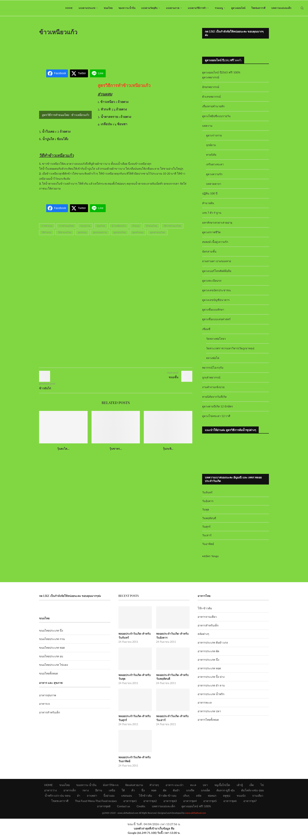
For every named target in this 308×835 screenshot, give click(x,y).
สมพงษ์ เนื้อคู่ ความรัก (215, 241)
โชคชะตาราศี (258, 7)
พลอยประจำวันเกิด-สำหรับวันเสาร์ (172, 718)
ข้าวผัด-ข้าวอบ (167, 795)
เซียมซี (206, 329)
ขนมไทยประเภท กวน (52, 639)
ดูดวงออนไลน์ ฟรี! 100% (196, 806)
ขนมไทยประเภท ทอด (52, 647)
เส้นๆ (186, 795)
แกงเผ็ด (205, 790)
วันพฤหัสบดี (209, 518)
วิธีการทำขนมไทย (172, 226)
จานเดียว (257, 795)
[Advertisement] (115, 50)
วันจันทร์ (207, 492)
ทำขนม (135, 226)
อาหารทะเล (205, 702)
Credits (141, 806)
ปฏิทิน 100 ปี (209, 193)
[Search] (302, 8)
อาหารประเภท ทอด (209, 668)
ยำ (78, 795)
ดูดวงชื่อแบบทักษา (213, 309)
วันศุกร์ (206, 526)
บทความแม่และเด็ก (281, 7)
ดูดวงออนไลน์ (238, 7)
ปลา (205, 785)
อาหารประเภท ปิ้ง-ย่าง (211, 676)
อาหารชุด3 (170, 801)
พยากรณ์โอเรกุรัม (212, 367)
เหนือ (112, 790)
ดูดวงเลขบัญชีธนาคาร (216, 299)
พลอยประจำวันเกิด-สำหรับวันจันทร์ (134, 635)
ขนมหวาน (85, 226)
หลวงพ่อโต (212, 358)
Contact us (123, 806)
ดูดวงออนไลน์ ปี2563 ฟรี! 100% (221, 72)
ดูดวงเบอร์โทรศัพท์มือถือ (216, 271)
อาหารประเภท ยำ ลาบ (211, 685)
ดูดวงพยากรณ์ (210, 77)
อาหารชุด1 (130, 801)
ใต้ (123, 790)
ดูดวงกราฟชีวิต (211, 232)
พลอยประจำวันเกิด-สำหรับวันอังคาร (172, 635)
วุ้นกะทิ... (168, 448)
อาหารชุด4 (190, 801)
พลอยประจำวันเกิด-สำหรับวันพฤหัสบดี (172, 677)
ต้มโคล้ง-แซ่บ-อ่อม (252, 790)
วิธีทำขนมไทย (64, 232)
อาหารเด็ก (69, 790)
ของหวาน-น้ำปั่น (126, 7)
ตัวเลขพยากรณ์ (211, 96)
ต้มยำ (176, 790)
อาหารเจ (44, 703)
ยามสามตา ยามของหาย (216, 261)
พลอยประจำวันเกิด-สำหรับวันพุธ (134, 677)
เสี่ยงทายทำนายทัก (213, 106)
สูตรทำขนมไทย (157, 232)
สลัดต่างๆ (203, 633)
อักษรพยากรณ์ (210, 87)
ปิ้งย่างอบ (109, 795)
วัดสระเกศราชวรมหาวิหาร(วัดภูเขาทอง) (230, 348)
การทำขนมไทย (66, 226)
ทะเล (193, 785)
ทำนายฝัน (208, 203)
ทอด (153, 790)
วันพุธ (205, 509)
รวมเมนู (219, 7)
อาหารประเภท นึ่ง (208, 659)
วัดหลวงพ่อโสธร (216, 338)
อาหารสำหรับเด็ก (49, 712)
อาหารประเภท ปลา (209, 711)
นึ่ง (143, 790)
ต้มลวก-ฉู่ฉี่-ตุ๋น (225, 790)
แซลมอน (126, 795)
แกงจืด (190, 790)
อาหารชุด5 (210, 801)
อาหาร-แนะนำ (174, 785)
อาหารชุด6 (230, 801)
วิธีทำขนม (46, 232)
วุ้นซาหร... (115, 448)
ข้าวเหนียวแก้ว (119, 226)
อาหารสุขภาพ (47, 695)
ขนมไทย (108, 7)
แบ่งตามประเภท (87, 7)
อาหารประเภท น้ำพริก (211, 694)
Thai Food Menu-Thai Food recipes (96, 801)
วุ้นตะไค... (63, 448)
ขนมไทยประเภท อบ (51, 656)
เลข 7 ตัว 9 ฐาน (211, 212)
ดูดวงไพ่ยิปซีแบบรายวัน (216, 116)
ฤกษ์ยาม (211, 145)
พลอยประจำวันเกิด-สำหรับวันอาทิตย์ (134, 759)
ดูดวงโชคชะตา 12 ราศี (216, 416)
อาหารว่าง (50, 790)
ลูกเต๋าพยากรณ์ (211, 377)
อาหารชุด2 (150, 801)
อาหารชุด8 (103, 806)
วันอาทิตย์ (208, 544)
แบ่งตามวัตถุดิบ (149, 7)
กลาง (85, 790)
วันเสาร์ (207, 535)
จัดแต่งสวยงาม (134, 785)
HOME (68, 7)
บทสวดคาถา (213, 183)
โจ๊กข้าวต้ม (145, 795)
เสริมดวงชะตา (215, 164)
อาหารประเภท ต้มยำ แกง (213, 642)
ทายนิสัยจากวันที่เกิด (214, 396)
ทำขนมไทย (151, 226)
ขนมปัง (241, 795)
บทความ (207, 125)
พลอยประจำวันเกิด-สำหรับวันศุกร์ (134, 718)
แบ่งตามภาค (172, 7)
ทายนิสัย (211, 154)
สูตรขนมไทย (120, 232)
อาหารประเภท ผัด (208, 651)
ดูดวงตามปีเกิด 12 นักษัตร (217, 406)
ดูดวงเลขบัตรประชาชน (216, 290)
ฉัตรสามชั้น (209, 251)
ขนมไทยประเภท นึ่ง (51, 630)
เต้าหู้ (240, 785)
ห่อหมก (212, 795)
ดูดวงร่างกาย (214, 135)
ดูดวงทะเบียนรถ (211, 280)
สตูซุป (226, 795)
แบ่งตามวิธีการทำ (197, 7)
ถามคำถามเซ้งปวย (213, 387)
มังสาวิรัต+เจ (110, 785)
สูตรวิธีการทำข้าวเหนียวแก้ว (124, 85)
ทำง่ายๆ (154, 785)
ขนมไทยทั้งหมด (48, 673)
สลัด (198, 795)
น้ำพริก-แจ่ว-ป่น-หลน (58, 795)
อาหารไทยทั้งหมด (208, 719)
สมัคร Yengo (211, 556)
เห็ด (251, 785)
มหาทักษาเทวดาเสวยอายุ (217, 222)
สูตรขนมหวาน (100, 232)
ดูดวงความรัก (214, 174)
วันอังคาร (208, 501)
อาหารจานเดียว (207, 616)
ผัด (164, 790)
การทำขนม (47, 226)
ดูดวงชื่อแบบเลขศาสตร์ (216, 319)
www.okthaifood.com (195, 812)
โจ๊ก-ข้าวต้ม (205, 608)
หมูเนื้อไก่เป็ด (222, 785)
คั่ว (133, 790)
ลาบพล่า (92, 795)
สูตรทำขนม (137, 232)
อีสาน (98, 790)
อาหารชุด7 (250, 801)
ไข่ (262, 785)
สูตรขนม (82, 232)
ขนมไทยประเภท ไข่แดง (53, 664)
